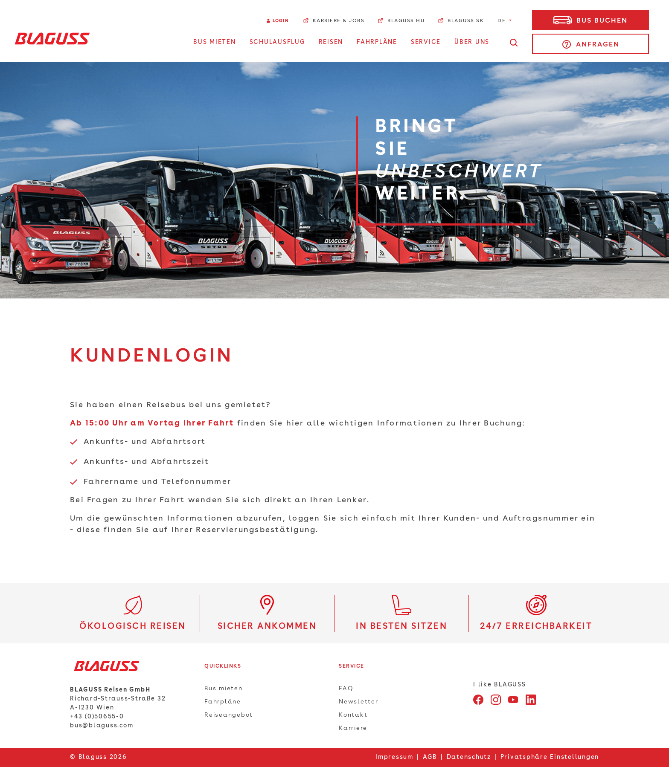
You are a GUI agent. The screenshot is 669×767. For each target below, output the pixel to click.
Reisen (331, 42)
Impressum (394, 757)
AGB (430, 757)
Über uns (471, 42)
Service (426, 42)
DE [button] (502, 20)
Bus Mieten (214, 42)
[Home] (52, 38)
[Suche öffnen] (513, 43)
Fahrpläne (377, 42)
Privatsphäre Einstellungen (549, 757)
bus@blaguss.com (101, 726)
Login (281, 21)
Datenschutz (469, 757)
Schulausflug (277, 42)
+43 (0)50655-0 (97, 717)
